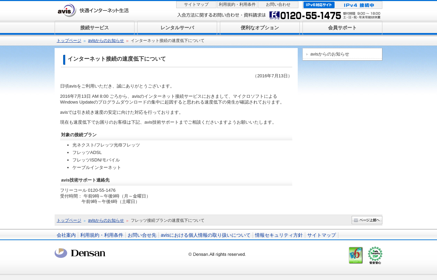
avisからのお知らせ (106, 40)
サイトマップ (196, 4)
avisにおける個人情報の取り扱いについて (206, 235)
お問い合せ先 (142, 235)
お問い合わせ (278, 4)
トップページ (69, 40)
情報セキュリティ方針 (279, 235)
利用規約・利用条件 (237, 4)
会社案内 (66, 235)
